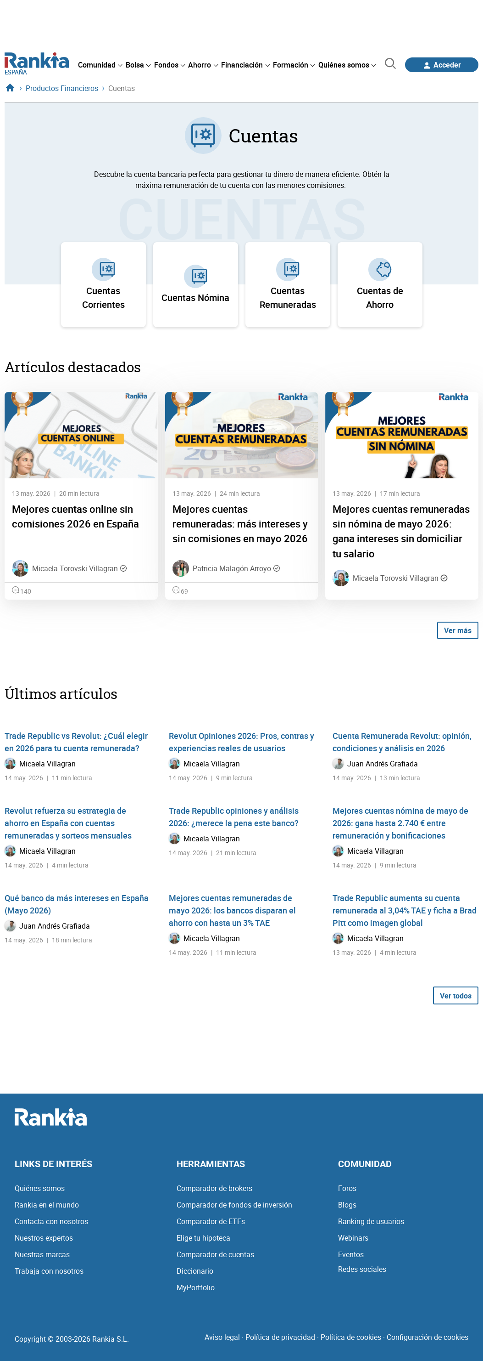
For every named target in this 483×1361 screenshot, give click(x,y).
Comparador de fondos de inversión (234, 1205)
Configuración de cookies (427, 1337)
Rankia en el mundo (47, 1205)
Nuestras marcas (42, 1254)
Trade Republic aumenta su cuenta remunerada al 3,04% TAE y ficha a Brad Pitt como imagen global (405, 910)
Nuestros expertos (44, 1238)
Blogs (347, 1205)
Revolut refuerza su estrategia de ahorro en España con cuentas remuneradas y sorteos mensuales (68, 823)
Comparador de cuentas (215, 1254)
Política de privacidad (280, 1337)
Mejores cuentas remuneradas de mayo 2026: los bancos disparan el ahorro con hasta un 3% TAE (232, 910)
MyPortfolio (196, 1287)
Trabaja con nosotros (49, 1271)
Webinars (353, 1238)
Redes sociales (362, 1269)
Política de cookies (351, 1337)
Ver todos (456, 996)
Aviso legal (222, 1337)
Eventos (351, 1254)
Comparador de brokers (214, 1188)
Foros (347, 1188)
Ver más (458, 630)
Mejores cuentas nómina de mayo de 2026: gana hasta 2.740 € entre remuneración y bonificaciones (400, 823)
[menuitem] (100, 64)
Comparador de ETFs (211, 1221)
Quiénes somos (40, 1188)
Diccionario (195, 1271)
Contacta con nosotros (51, 1221)
